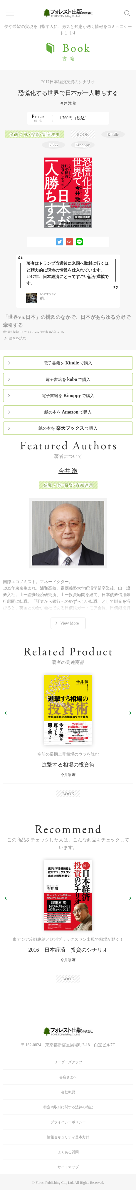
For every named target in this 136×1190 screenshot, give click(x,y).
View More (69, 623)
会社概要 (68, 1092)
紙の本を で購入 (68, 411)
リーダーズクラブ (68, 1062)
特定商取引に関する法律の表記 (68, 1107)
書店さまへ (68, 1077)
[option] (68, 736)
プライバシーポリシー (68, 1122)
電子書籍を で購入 (68, 362)
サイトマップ (68, 1167)
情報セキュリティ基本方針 (68, 1137)
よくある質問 (68, 1152)
